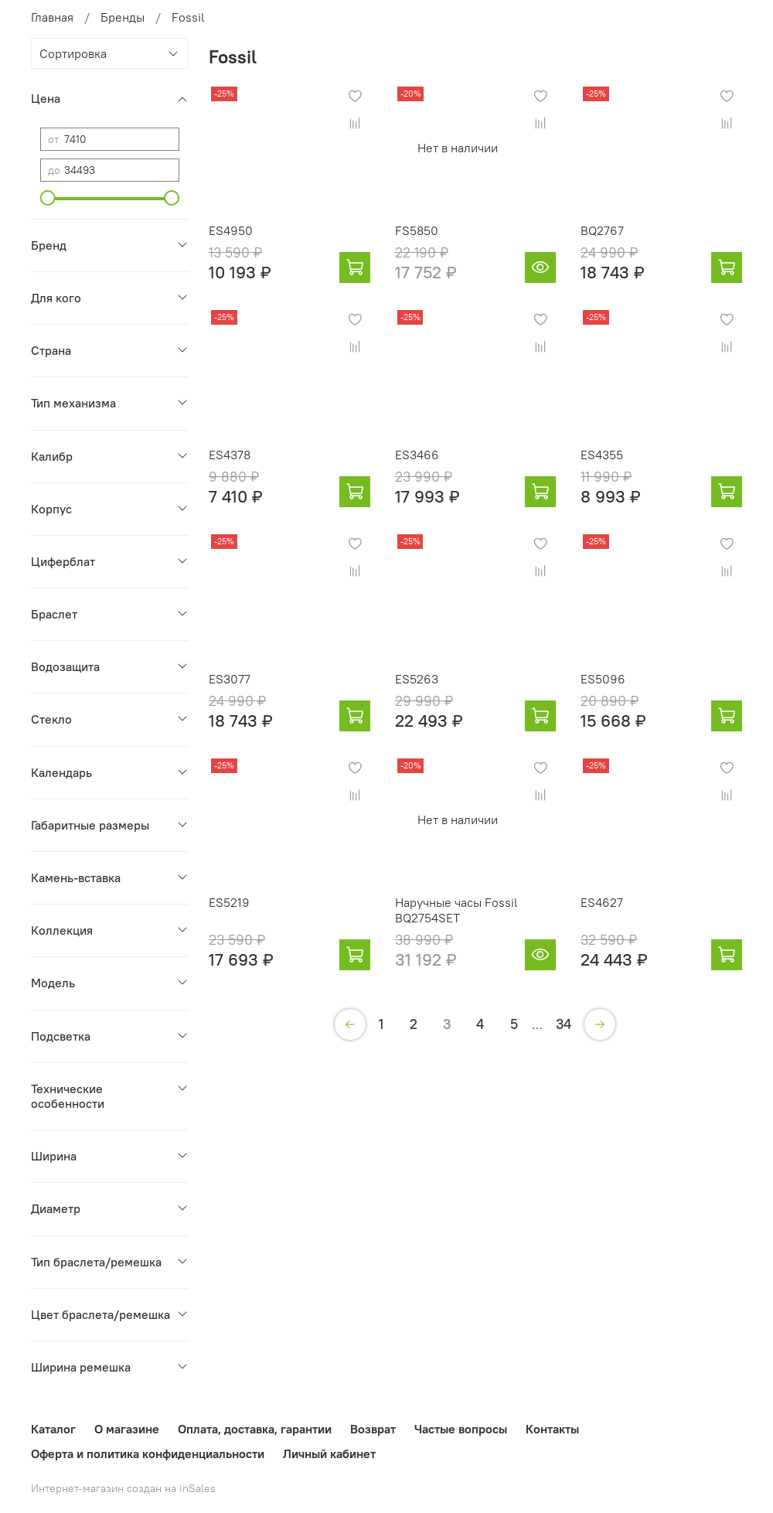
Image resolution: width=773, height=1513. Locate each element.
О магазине (126, 1428)
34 (563, 1024)
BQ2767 (602, 230)
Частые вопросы (460, 1428)
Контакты (552, 1428)
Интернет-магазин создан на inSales (123, 1488)
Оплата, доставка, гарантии (255, 1428)
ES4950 (231, 230)
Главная (52, 17)
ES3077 (229, 679)
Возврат (373, 1428)
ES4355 (602, 454)
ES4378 (229, 454)
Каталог (53, 1428)
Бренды (122, 17)
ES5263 (416, 679)
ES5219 (229, 902)
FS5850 (416, 230)
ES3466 (417, 454)
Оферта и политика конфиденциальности (147, 1453)
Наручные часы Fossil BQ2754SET (456, 910)
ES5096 (603, 679)
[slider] (48, 198)
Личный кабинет (329, 1453)
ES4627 (602, 902)
